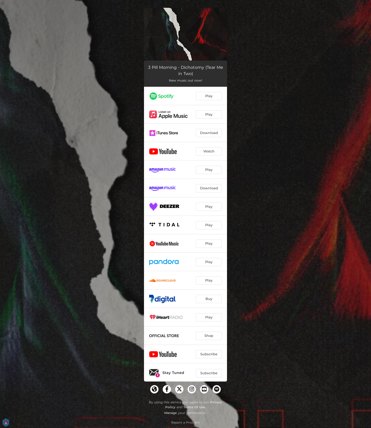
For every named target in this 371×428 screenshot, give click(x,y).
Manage (170, 413)
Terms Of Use (194, 407)
